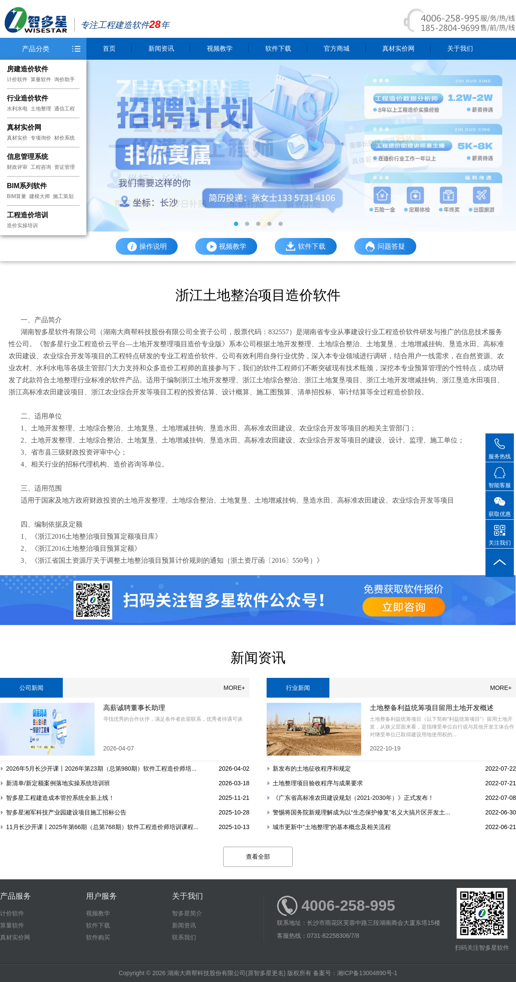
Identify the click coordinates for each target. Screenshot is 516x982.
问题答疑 (385, 246)
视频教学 (220, 48)
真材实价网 (24, 127)
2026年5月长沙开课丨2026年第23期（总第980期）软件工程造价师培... (101, 768)
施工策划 (63, 196)
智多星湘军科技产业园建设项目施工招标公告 (66, 812)
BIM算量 (16, 196)
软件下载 (278, 48)
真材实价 (17, 138)
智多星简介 (187, 913)
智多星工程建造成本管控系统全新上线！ (60, 797)
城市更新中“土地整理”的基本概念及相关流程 (332, 826)
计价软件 (17, 79)
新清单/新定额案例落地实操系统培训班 (58, 783)
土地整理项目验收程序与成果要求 (318, 783)
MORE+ (234, 687)
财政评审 (17, 167)
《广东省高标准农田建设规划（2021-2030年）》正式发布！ (353, 797)
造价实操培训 (22, 226)
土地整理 (41, 109)
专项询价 (41, 138)
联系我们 (184, 937)
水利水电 (17, 109)
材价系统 (64, 138)
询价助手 (64, 79)
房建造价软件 (27, 69)
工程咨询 (41, 167)
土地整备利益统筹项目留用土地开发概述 (432, 707)
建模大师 (39, 196)
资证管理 (64, 167)
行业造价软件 (27, 98)
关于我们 (460, 48)
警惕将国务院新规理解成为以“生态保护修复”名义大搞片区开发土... (361, 812)
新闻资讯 (161, 48)
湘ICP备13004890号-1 (367, 973)
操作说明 (147, 246)
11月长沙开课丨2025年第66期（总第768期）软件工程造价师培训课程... (102, 826)
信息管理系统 (27, 156)
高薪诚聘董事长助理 (134, 707)
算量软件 (41, 79)
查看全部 (258, 856)
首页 (109, 48)
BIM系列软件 (27, 185)
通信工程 (64, 109)
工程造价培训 (27, 215)
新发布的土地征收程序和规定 (312, 768)
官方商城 (337, 48)
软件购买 (98, 937)
